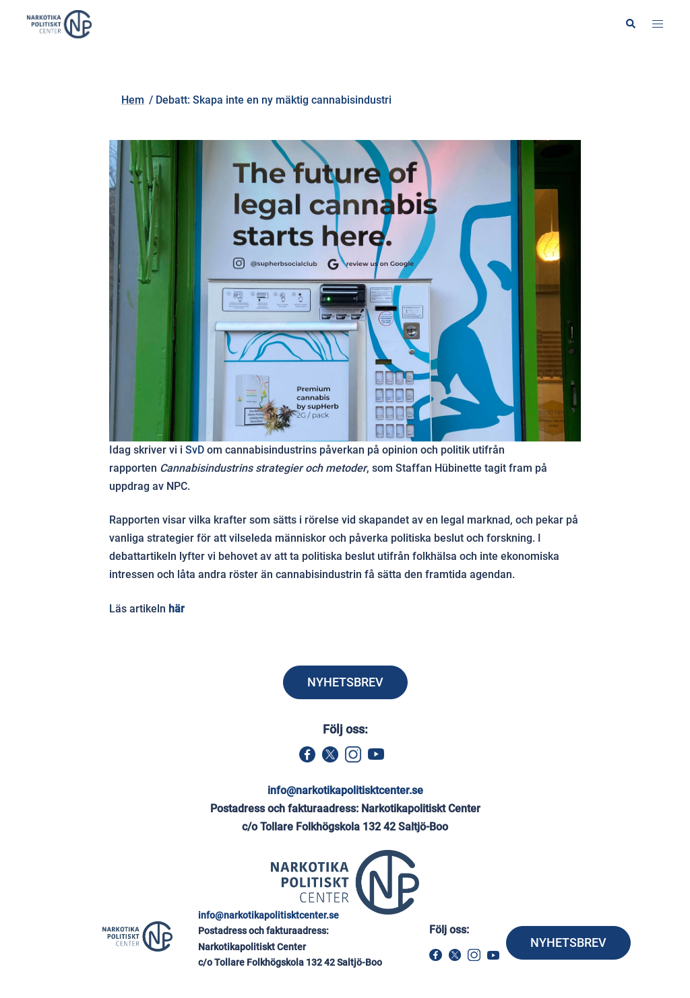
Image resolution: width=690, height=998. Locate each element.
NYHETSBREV (345, 682)
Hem (137, 76)
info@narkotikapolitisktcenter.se (345, 790)
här (176, 608)
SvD (194, 449)
